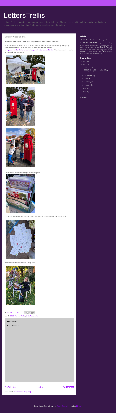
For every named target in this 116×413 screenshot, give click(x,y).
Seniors (89, 49)
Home (40, 387)
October (88, 67)
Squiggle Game (96, 49)
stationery (104, 49)
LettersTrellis (24, 15)
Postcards (83, 49)
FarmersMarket (20, 316)
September (89, 76)
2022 (94, 40)
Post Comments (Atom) (22, 392)
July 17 (87, 47)
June (87, 79)
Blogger (79, 406)
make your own (94, 47)
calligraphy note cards (104, 40)
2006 (85, 92)
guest (101, 43)
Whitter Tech (97, 51)
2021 (12, 316)
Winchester (34, 316)
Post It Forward (106, 47)
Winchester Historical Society (88, 53)
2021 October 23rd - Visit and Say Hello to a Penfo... (96, 71)
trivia (27, 316)
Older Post (68, 387)
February (88, 82)
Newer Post (10, 387)
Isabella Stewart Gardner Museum (95, 45)
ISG (107, 45)
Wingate (99, 53)
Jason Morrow (62, 406)
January (88, 85)
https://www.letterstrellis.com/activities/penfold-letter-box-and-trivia (29, 50)
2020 (82, 40)
